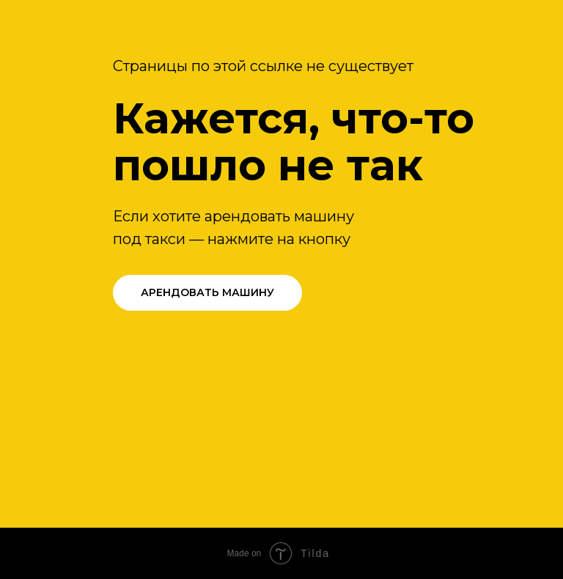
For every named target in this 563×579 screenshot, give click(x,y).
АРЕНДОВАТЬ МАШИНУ (207, 292)
